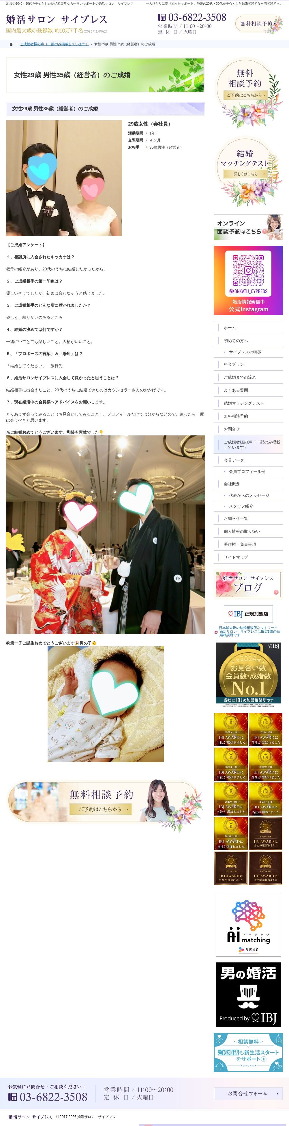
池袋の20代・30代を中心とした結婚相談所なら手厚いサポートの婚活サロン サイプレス (70, 3)
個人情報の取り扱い (242, 531)
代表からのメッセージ (249, 495)
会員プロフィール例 (247, 471)
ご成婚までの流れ (240, 377)
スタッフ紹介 (241, 506)
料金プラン (234, 364)
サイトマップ (236, 557)
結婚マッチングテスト (244, 403)
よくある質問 (236, 390)
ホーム (230, 327)
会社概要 (232, 484)
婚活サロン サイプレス (96, 1117)
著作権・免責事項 (240, 544)
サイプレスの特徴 (245, 352)
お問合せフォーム (248, 1093)
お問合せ (232, 429)
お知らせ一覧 (236, 518)
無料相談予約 (236, 416)
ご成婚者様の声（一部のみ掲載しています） (252, 445)
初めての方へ (236, 340)
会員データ (234, 460)
